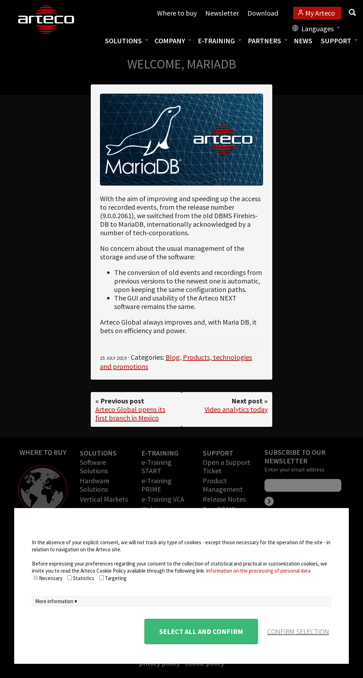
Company (170, 40)
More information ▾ (56, 601)
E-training (216, 40)
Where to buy (177, 13)
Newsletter (222, 13)
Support (336, 40)
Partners (264, 40)
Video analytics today (236, 409)
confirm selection (298, 631)
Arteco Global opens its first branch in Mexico (130, 413)
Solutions (123, 40)
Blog (173, 357)
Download (262, 13)
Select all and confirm (201, 631)
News (303, 40)
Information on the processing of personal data (258, 570)
